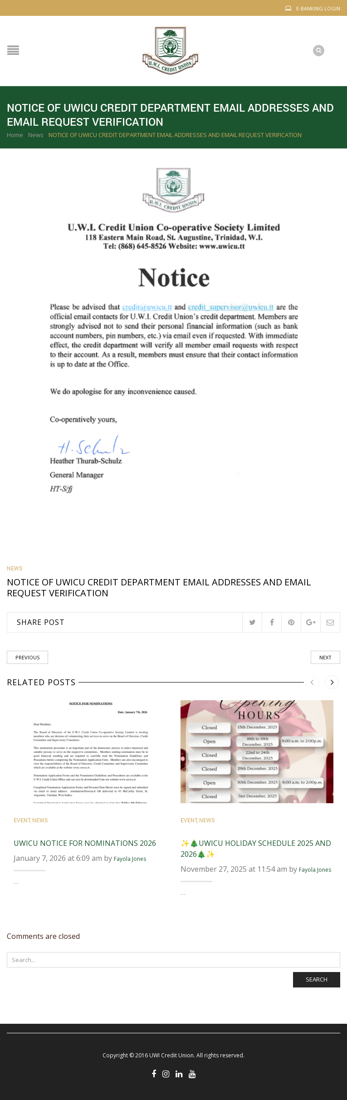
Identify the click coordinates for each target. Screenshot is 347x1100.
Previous (27, 657)
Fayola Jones (130, 859)
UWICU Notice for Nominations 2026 (85, 843)
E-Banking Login (318, 8)
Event (22, 820)
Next (325, 657)
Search (316, 979)
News (36, 135)
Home (15, 135)
